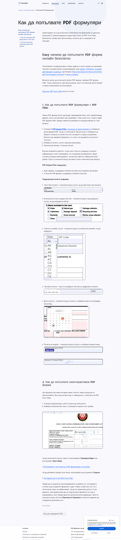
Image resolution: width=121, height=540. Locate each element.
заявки (81, 66)
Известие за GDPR (28, 535)
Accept (101, 528)
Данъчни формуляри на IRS (79, 526)
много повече (71, 72)
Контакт (25, 523)
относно (25, 520)
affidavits (88, 66)
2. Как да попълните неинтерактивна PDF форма (26, 44)
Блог (63, 3)
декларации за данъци (51, 69)
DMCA (101, 538)
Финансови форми (77, 535)
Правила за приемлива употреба (33, 529)
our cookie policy (98, 525)
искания (96, 66)
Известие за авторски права (31, 532)
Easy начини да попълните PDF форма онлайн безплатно (26, 32)
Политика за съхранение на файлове (34, 526)
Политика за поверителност (75, 538)
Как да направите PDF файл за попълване (61, 506)
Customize (94, 533)
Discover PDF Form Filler (52, 89)
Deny (109, 533)
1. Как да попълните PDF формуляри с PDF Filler (28, 38)
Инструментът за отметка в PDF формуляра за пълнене (66, 461)
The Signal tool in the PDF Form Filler (57, 473)
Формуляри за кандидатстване (81, 532)
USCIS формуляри (76, 529)
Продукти (45, 3)
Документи (55, 3)
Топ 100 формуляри (77, 523)
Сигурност (91, 538)
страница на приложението (70, 126)
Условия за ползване (55, 538)
